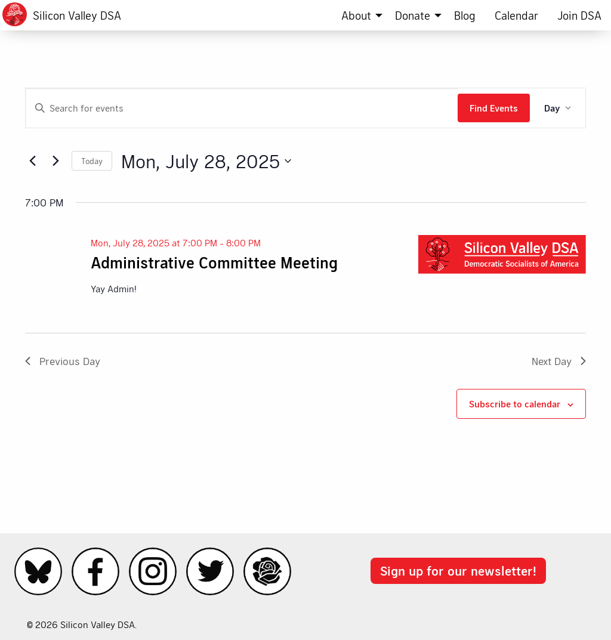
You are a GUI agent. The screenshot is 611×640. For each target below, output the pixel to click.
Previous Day (62, 360)
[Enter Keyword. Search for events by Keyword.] (242, 108)
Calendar (516, 15)
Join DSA (579, 15)
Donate (412, 15)
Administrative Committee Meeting (214, 261)
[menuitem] (358, 15)
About (356, 15)
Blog (465, 15)
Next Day (559, 360)
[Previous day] (32, 161)
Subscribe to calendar (514, 403)
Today (92, 161)
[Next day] (55, 161)
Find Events (494, 107)
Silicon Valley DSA (77, 15)
